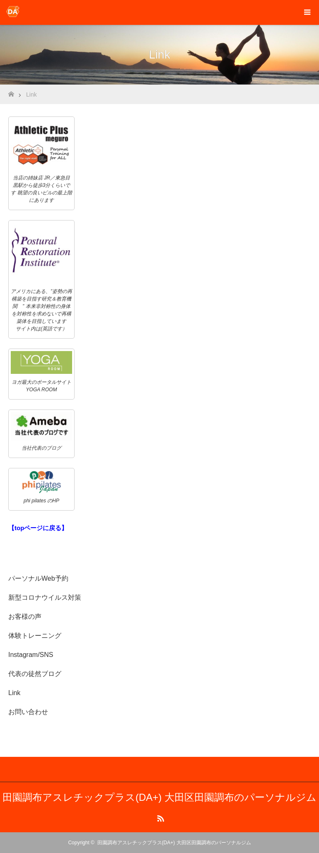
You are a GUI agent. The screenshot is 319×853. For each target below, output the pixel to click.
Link (14, 692)
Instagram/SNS (30, 654)
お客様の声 (24, 616)
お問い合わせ (28, 711)
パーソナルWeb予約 (38, 578)
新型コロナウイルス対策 (44, 597)
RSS (159, 817)
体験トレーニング (34, 635)
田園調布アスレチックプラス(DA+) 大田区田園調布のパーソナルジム (159, 797)
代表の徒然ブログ (34, 673)
